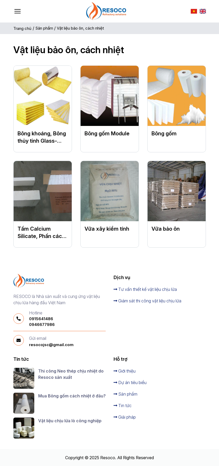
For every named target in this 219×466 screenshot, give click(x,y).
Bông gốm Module (107, 133)
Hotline (35, 312)
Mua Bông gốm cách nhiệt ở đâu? (72, 395)
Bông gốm (164, 133)
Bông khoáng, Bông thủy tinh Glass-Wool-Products (42, 140)
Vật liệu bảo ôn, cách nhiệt (81, 28)
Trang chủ (22, 28)
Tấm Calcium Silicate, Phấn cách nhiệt (41, 236)
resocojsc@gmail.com (51, 344)
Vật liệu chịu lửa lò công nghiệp (70, 420)
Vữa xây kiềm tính (107, 229)
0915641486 (41, 318)
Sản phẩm (44, 28)
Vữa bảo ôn (165, 229)
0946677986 (42, 324)
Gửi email (37, 338)
